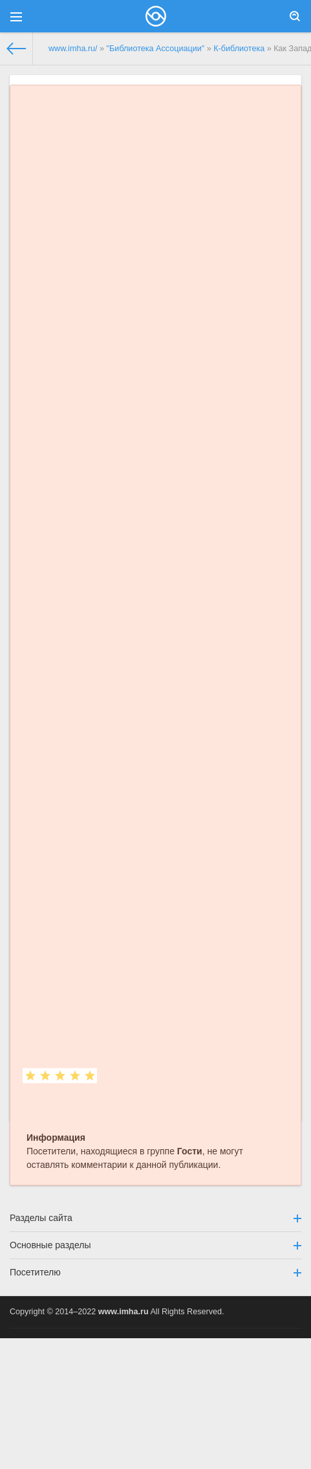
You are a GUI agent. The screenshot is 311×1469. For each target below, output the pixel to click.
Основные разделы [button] (155, 1245)
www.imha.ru (123, 1311)
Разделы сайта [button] (155, 1218)
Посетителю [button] (155, 1272)
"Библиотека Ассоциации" (156, 48)
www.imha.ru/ (73, 48)
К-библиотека (238, 48)
